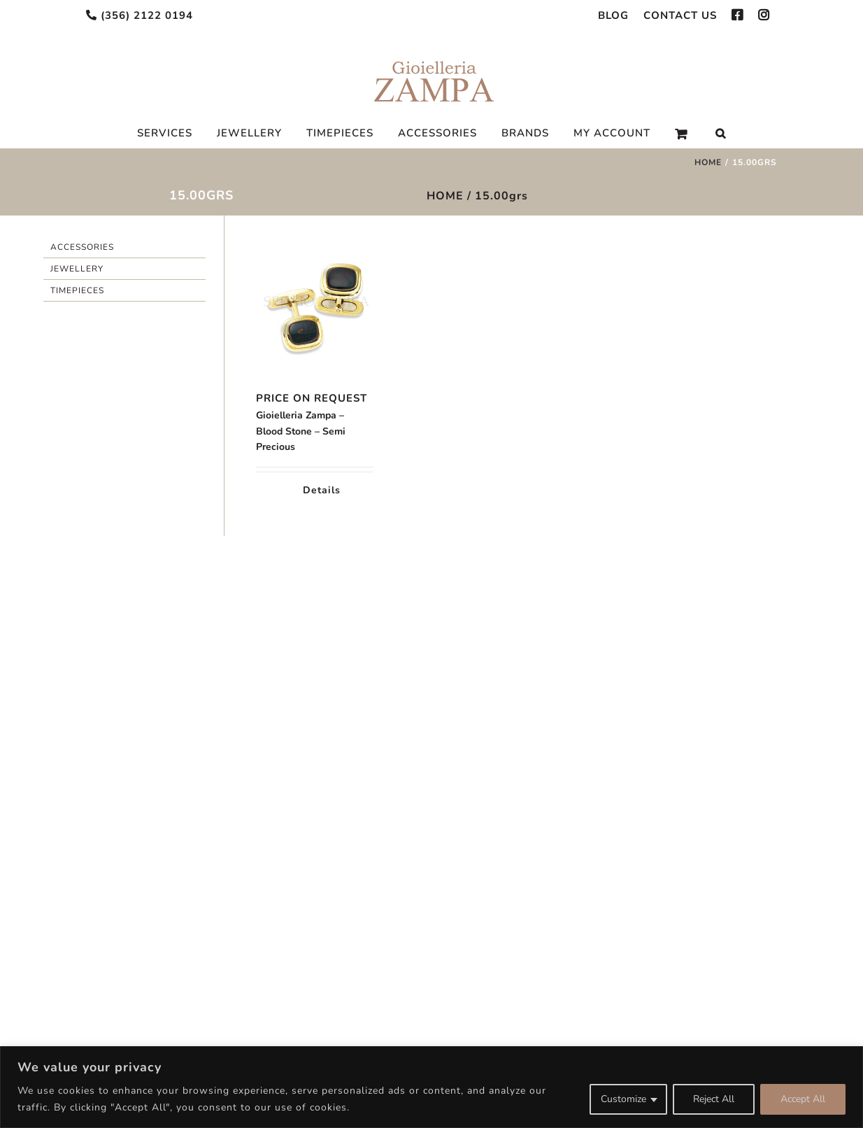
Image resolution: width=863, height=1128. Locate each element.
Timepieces (77, 290)
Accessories (82, 247)
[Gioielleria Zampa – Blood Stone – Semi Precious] (314, 306)
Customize (623, 1099)
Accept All (802, 1099)
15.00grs (501, 196)
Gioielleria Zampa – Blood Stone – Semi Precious (300, 431)
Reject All (713, 1099)
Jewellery (77, 268)
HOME (445, 196)
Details (322, 490)
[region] (431, 1087)
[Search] (720, 134)
